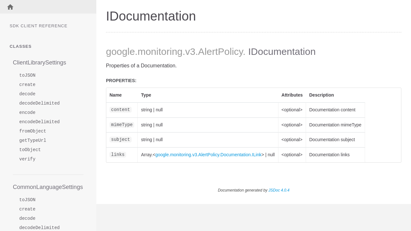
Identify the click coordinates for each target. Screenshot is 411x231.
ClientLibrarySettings (39, 62)
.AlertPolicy (219, 51)
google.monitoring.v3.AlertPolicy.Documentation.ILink (208, 154)
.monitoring (158, 51)
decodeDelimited (39, 103)
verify (27, 159)
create (27, 85)
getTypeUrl (32, 141)
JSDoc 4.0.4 (278, 190)
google (120, 51)
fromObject (32, 131)
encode (27, 113)
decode (27, 94)
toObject (30, 150)
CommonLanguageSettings (48, 187)
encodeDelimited (39, 122)
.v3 (189, 51)
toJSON (27, 76)
